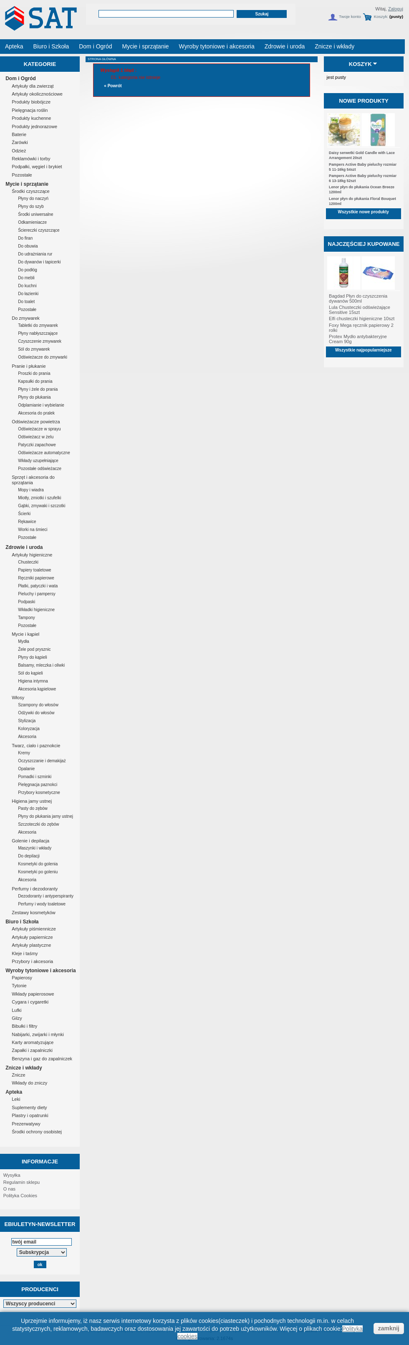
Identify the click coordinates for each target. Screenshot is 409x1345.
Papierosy (22, 977)
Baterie (19, 134)
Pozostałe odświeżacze (39, 468)
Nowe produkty (364, 101)
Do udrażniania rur (35, 254)
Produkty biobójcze (31, 101)
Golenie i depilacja (30, 840)
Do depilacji (29, 856)
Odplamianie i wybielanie (41, 405)
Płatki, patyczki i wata (38, 586)
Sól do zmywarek (34, 349)
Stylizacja (26, 720)
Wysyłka (11, 1175)
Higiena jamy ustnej (32, 801)
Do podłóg (27, 270)
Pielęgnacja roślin (30, 110)
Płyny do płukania (34, 397)
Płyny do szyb (31, 206)
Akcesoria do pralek (36, 413)
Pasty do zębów (33, 808)
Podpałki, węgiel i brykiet (37, 166)
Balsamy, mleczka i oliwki (41, 665)
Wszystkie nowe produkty (363, 212)
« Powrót (112, 85)
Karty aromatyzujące (32, 1042)
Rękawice (27, 521)
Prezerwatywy (26, 1123)
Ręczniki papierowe (36, 578)
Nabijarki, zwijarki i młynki (38, 1034)
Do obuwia (28, 246)
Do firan (25, 238)
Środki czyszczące (30, 191)
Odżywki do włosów (36, 712)
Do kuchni (27, 285)
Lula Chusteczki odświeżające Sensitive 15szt (359, 310)
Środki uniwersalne (35, 214)
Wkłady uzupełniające (38, 460)
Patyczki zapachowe (37, 444)
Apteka (13, 1092)
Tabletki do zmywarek (38, 325)
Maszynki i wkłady (34, 848)
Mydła (23, 641)
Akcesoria (27, 736)
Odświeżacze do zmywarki (42, 357)
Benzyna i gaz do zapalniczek (42, 1058)
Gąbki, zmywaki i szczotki (41, 505)
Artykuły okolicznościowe (37, 93)
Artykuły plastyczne (31, 945)
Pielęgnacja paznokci (37, 784)
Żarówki (20, 142)
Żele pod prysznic (34, 649)
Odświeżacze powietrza (36, 421)
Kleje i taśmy (25, 953)
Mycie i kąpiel (25, 634)
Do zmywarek (26, 318)
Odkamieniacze (32, 222)
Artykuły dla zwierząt (32, 85)
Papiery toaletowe (34, 570)
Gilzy (17, 1018)
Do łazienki (28, 293)
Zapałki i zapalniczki (32, 1050)
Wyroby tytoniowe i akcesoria (40, 970)
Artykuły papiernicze (32, 937)
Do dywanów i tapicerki (39, 262)
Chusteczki (28, 562)
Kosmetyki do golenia (38, 864)
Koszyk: (381, 16)
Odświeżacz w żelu (35, 437)
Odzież (19, 150)
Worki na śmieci (32, 529)
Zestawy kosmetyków (34, 912)
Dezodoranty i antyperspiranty (45, 896)
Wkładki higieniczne (36, 609)
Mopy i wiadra (31, 490)
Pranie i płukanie (28, 366)
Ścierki (24, 513)
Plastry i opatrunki (30, 1115)
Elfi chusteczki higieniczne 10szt (361, 318)
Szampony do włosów (38, 705)
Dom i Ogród (20, 78)
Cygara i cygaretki (30, 1001)
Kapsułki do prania (35, 381)
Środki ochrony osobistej (37, 1131)
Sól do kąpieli (30, 673)
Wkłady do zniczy (29, 1082)
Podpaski (26, 601)
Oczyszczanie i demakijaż (42, 760)
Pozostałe (22, 174)
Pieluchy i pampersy (36, 594)
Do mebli (26, 278)
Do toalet (26, 301)
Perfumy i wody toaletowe (42, 904)
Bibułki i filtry (24, 1026)
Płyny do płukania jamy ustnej (45, 816)
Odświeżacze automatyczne (44, 452)
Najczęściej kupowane (363, 244)
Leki (16, 1099)
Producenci (39, 1289)
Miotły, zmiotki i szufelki (39, 498)
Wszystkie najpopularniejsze (363, 350)
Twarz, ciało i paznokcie (36, 745)
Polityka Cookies (20, 1195)
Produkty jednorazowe (34, 126)
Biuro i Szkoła (21, 922)
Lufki (16, 1010)
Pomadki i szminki (34, 776)
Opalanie (26, 768)
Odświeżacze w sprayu (39, 429)
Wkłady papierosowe (33, 993)
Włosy (18, 697)
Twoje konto (350, 16)
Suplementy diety (29, 1107)
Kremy (24, 753)
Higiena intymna (33, 681)
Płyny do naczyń (33, 198)
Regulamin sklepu (21, 1182)
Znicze (18, 1074)
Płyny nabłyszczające (38, 333)
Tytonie (19, 985)
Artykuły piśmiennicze (34, 928)
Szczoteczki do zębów (38, 824)
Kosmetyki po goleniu (38, 872)
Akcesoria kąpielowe (37, 689)
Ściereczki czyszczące (38, 230)
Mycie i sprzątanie (26, 184)
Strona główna (102, 59)
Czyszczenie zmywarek (39, 341)
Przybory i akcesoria (32, 961)
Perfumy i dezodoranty (35, 888)
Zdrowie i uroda (24, 547)
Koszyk (360, 64)
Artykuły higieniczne (32, 554)
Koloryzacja (29, 728)
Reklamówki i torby (31, 158)
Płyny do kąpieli (32, 657)
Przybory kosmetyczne (39, 792)
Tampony (26, 617)
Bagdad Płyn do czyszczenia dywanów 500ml (358, 298)
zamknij (388, 1328)
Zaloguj (395, 8)
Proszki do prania (34, 373)
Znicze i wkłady (23, 1068)
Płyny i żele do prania (38, 389)
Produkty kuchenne (31, 118)
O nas (9, 1188)
